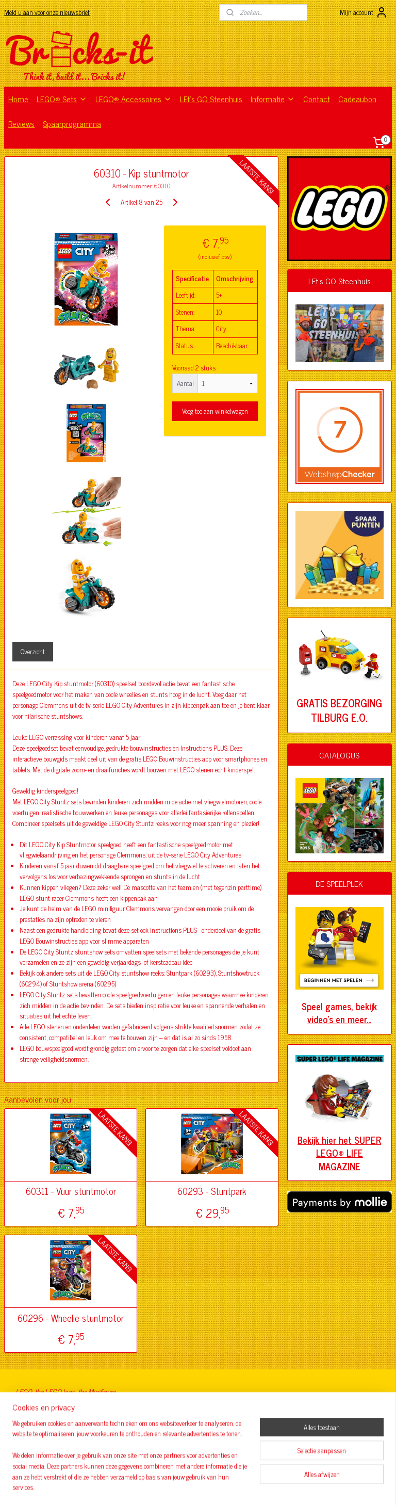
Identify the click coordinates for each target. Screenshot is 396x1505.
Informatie (273, 98)
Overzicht (33, 651)
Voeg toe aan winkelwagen (215, 411)
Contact (316, 98)
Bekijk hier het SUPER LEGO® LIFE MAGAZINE (339, 1152)
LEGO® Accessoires (133, 98)
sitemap (166, 1486)
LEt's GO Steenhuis (211, 98)
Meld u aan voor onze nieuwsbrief (47, 12)
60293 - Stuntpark (211, 1191)
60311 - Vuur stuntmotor (71, 1191)
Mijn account (364, 12)
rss (181, 1486)
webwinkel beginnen (210, 1486)
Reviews (21, 123)
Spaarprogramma (72, 123)
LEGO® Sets (62, 98)
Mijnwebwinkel (279, 1486)
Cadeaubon (357, 98)
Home (18, 98)
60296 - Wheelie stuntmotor (71, 1318)
